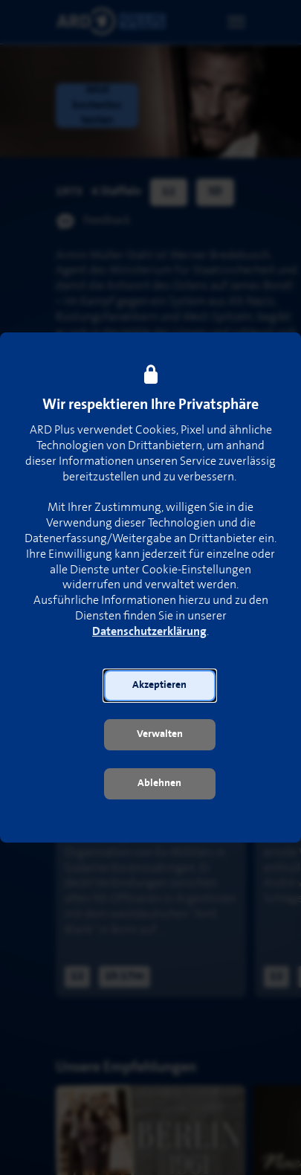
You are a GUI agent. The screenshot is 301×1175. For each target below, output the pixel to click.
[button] (160, 685)
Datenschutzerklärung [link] (149, 632)
